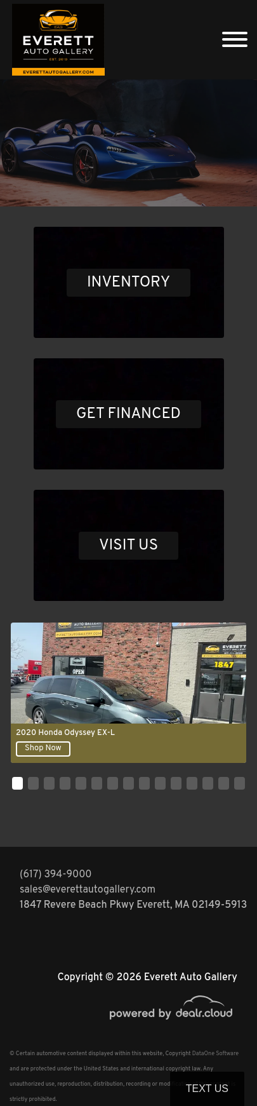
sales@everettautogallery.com (87, 890)
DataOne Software (215, 1053)
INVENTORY (128, 282)
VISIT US (128, 545)
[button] (17, 783)
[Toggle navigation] (235, 39)
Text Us (207, 1088)
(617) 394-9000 (56, 874)
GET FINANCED (128, 414)
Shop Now (43, 748)
